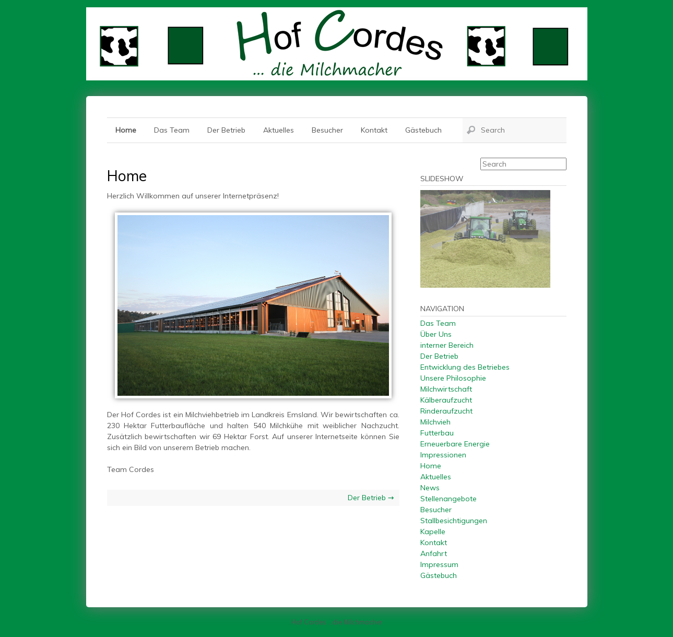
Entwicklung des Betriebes (465, 367)
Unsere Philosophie (453, 378)
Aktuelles (278, 130)
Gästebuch (423, 130)
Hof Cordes (336, 43)
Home (125, 130)
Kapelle (432, 531)
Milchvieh (435, 422)
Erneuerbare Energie (455, 444)
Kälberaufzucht (446, 400)
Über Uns (436, 334)
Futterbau (437, 433)
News (430, 487)
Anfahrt (433, 553)
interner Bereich (447, 345)
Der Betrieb (226, 130)
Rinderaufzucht (446, 411)
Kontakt (374, 130)
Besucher (327, 130)
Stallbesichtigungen (453, 520)
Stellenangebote (448, 498)
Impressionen (443, 454)
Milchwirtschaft (446, 389)
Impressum (439, 564)
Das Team (172, 130)
